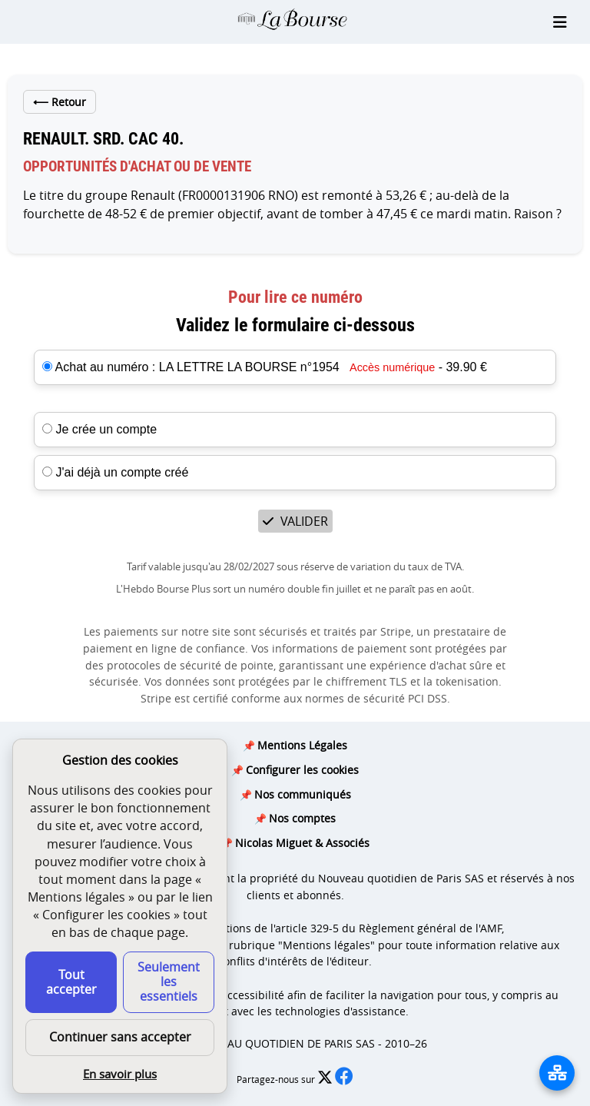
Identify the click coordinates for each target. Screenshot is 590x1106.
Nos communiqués (302, 794)
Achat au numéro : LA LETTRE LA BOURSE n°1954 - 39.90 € (271, 367)
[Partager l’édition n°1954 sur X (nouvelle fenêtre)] (326, 1079)
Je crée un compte (99, 429)
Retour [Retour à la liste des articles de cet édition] (59, 102)
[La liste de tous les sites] (557, 1073)
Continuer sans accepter (120, 1036)
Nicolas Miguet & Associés (302, 842)
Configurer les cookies (302, 769)
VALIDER (295, 521)
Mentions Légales (302, 745)
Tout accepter (71, 982)
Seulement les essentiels (169, 981)
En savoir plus (120, 1073)
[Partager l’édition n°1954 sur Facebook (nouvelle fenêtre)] (344, 1079)
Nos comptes (302, 818)
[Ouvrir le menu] (560, 22)
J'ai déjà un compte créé (115, 472)
